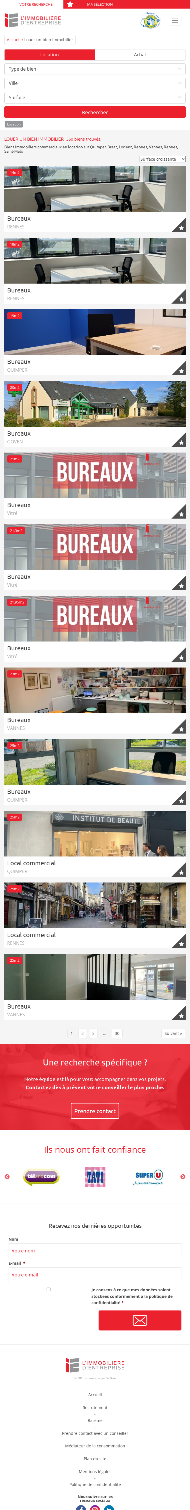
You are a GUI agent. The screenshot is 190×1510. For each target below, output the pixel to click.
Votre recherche (36, 4)
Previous (7, 1177)
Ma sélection (90, 4)
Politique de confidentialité (95, 1484)
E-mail (17, 1263)
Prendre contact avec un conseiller (95, 1433)
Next (183, 1177)
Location (49, 54)
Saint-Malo (13, 151)
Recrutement (95, 1407)
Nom (13, 1239)
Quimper (98, 146)
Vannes (155, 146)
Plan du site (95, 1458)
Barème (95, 1420)
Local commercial (31, 862)
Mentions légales (95, 1471)
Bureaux (19, 218)
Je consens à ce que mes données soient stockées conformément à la (132, 1296)
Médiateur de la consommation (95, 1446)
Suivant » (173, 1033)
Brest (112, 146)
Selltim (111, 1378)
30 (117, 1033)
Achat (140, 54)
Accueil (14, 39)
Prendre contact (95, 1110)
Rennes (140, 146)
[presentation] (52, 1321)
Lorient (125, 146)
